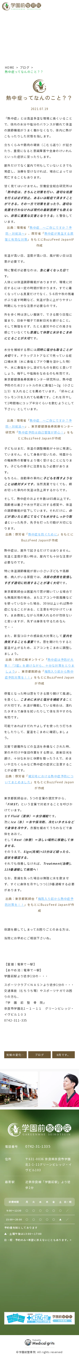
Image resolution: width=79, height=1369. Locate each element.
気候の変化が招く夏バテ (16, 1055)
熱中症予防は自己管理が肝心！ (41, 432)
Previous (4, 1080)
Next (75, 1080)
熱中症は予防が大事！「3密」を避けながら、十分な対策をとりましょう (39, 665)
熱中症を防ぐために (43, 534)
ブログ (24, 67)
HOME (10, 67)
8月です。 (63, 1055)
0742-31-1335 (37, 1146)
